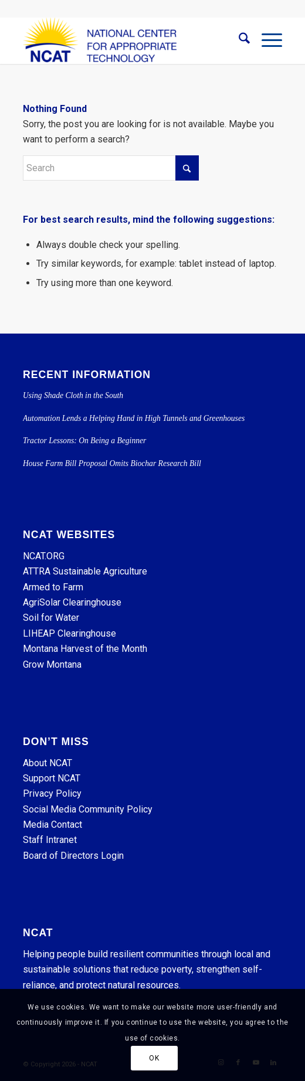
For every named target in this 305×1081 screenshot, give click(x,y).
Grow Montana (52, 664)
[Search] (238, 40)
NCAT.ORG (44, 556)
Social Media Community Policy (87, 809)
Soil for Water (51, 617)
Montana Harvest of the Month (85, 648)
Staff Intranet (50, 839)
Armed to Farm (53, 587)
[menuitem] (238, 40)
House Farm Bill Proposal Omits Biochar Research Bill (112, 463)
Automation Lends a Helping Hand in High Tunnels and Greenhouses (135, 418)
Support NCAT (51, 778)
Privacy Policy (52, 793)
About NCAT (47, 763)
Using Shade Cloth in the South (73, 395)
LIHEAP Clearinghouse (69, 633)
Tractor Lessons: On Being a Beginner (84, 440)
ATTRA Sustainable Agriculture (86, 571)
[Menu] (266, 40)
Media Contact (52, 824)
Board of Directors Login (73, 855)
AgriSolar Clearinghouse (72, 602)
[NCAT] (127, 40)
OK (154, 1058)
